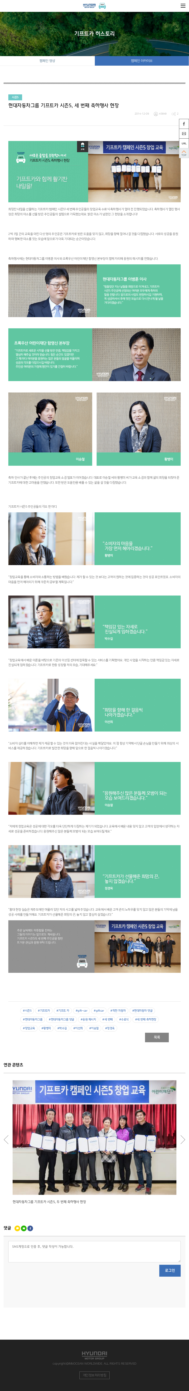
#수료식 (124, 1019)
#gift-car (81, 1011)
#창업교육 (29, 1028)
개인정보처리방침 (95, 1375)
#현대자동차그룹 (32, 1019)
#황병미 (46, 1028)
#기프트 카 (62, 1011)
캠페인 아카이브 (142, 61)
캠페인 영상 (47, 61)
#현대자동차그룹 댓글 (61, 1019)
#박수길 (62, 1028)
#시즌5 (27, 1011)
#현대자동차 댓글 (142, 1011)
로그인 (170, 1271)
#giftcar (99, 1011)
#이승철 (94, 1028)
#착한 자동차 (118, 1011)
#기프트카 (44, 1011)
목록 (157, 1037)
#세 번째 (107, 1019)
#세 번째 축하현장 (145, 1019)
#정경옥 (110, 1028)
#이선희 (78, 1028)
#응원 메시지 (88, 1019)
